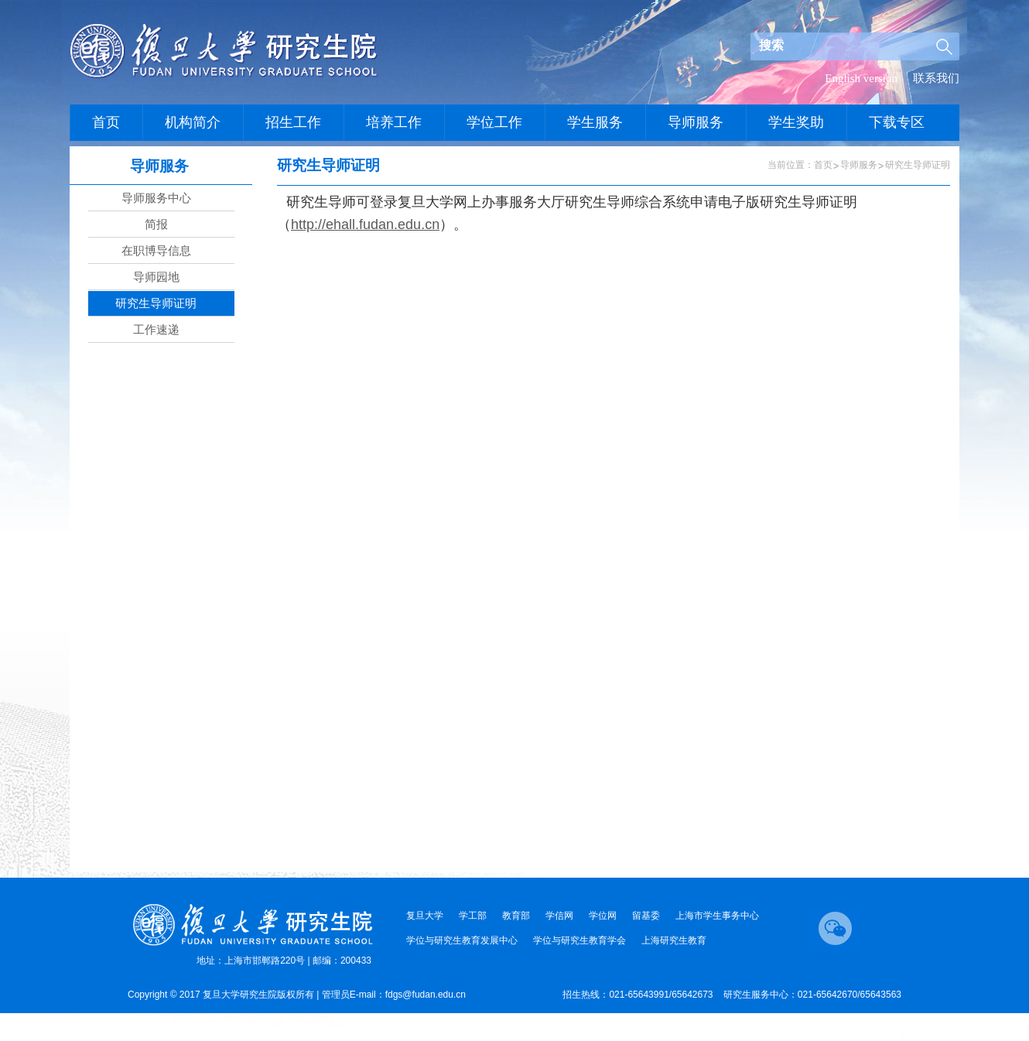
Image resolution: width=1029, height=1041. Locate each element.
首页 (823, 164)
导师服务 (858, 164)
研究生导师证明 (917, 164)
